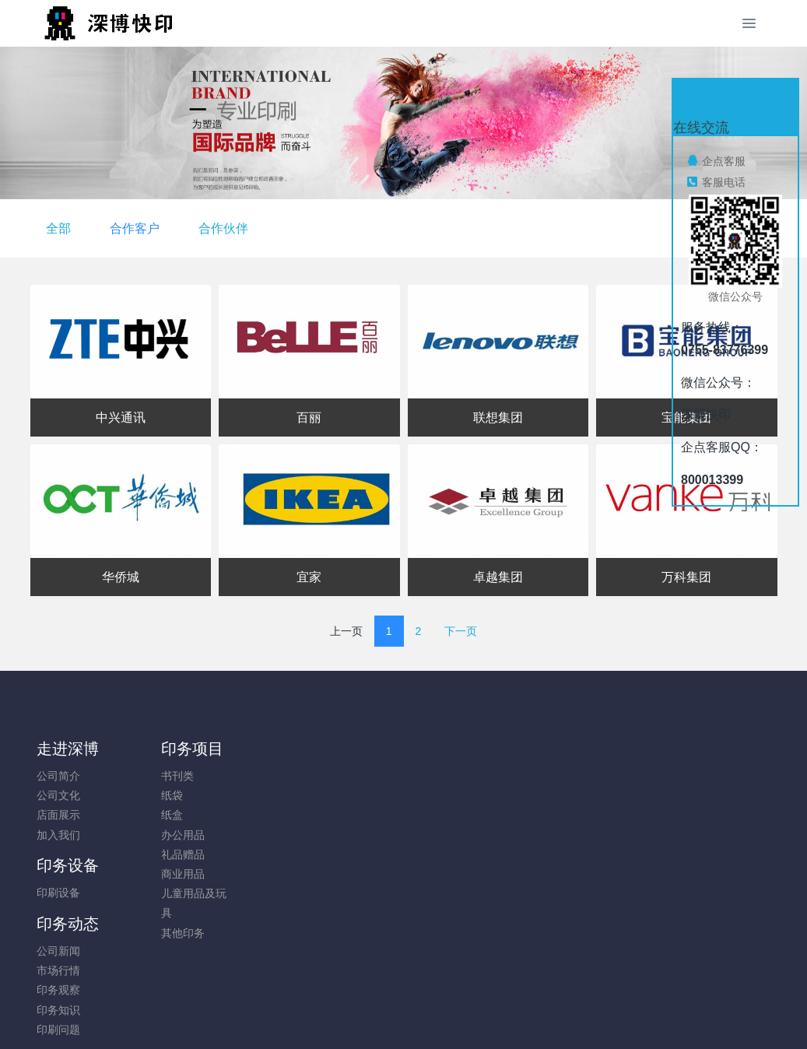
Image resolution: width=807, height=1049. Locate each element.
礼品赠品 (152, 854)
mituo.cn (497, 1015)
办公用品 (152, 835)
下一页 (460, 631)
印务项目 (162, 748)
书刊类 (147, 776)
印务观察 (341, 815)
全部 (315, 228)
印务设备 (256, 748)
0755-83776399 (667, 784)
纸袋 (142, 795)
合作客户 (391, 228)
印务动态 (350, 748)
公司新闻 (341, 776)
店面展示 (58, 815)
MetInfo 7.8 (378, 1015)
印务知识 (341, 835)
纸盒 (142, 815)
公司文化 (58, 795)
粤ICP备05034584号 (404, 996)
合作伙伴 (480, 228)
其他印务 (152, 933)
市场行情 (341, 795)
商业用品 (152, 874)
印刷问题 (341, 854)
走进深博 (68, 748)
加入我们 (58, 835)
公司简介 (58, 776)
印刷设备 (246, 776)
